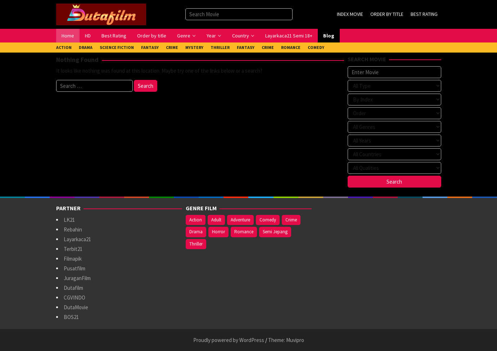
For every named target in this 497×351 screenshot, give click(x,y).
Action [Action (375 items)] (195, 220)
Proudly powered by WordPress (228, 340)
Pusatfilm (74, 268)
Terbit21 (73, 249)
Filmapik (73, 258)
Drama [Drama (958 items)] (196, 232)
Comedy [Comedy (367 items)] (267, 220)
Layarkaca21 (77, 239)
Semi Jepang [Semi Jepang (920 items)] (275, 232)
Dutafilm (73, 287)
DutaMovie (76, 307)
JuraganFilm (77, 278)
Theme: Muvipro (286, 340)
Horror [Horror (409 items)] (218, 232)
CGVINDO (74, 297)
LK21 (69, 219)
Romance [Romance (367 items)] (243, 232)
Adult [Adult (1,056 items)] (216, 220)
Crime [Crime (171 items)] (291, 220)
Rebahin (73, 229)
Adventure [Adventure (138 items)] (240, 220)
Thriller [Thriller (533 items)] (196, 244)
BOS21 (71, 317)
